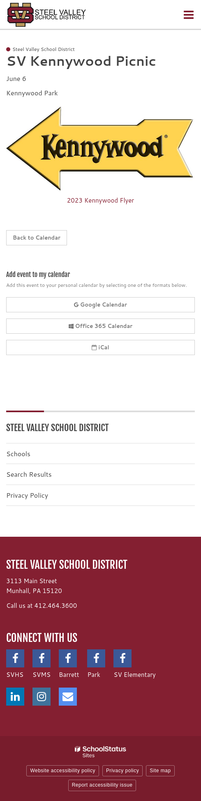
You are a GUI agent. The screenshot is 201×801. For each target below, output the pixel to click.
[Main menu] (188, 14)
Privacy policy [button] (122, 770)
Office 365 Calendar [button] (101, 326)
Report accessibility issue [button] (102, 785)
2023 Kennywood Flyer (100, 200)
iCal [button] (100, 347)
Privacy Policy (27, 495)
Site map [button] (160, 770)
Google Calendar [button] (100, 304)
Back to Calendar (36, 237)
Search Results (29, 474)
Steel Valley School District (57, 427)
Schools (18, 453)
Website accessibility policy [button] (62, 770)
